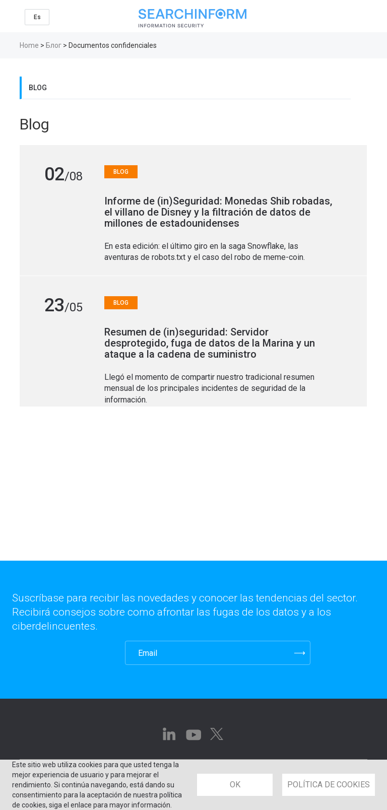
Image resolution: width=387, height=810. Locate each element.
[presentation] (62, 652)
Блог (53, 45)
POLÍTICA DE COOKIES (328, 784)
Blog (38, 88)
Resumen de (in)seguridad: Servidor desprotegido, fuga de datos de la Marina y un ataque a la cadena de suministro (209, 343)
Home (29, 45)
